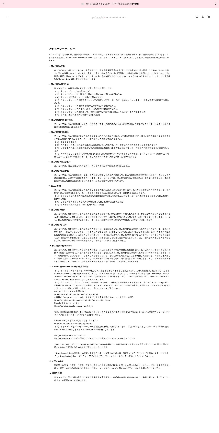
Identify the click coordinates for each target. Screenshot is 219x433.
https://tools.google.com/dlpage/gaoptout (73, 324)
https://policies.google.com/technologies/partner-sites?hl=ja (82, 300)
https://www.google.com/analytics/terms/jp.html (76, 294)
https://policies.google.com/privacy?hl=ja (73, 306)
